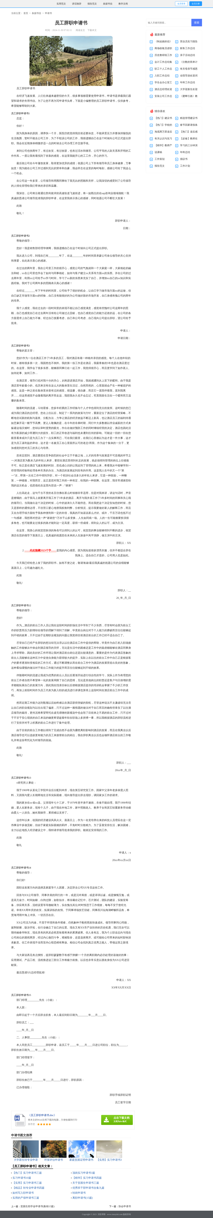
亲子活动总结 (187, 55)
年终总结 (185, 152)
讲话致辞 (76, 3)
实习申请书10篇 (21, 1177)
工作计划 (185, 166)
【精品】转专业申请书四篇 (28, 1187)
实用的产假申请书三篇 (25, 1197)
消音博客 (102, 1214)
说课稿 (158, 152)
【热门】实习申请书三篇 (27, 1172)
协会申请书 (124, 1206)
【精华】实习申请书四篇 (87, 1177)
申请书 (48, 13)
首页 (25, 13)
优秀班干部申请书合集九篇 (88, 1187)
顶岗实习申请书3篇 (83, 1172)
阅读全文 (80, 30)
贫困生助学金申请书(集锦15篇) (37, 1206)
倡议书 (184, 159)
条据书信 (107, 3)
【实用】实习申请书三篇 (27, 1182)
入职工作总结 (162, 75)
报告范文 (92, 3)
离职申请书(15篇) (82, 1197)
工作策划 (160, 159)
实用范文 (61, 3)
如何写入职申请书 (23, 1192)
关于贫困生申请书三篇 (85, 1182)
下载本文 (92, 30)
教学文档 (123, 3)
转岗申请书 (79, 1192)
